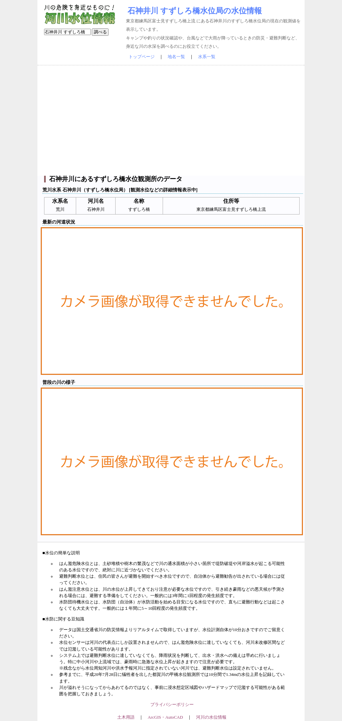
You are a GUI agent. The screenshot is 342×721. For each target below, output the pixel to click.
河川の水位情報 (211, 717)
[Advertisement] (171, 120)
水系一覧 (206, 56)
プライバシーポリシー (172, 704)
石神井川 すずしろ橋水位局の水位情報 (195, 10)
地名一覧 (176, 56)
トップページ (142, 56)
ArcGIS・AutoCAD (165, 717)
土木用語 (126, 717)
